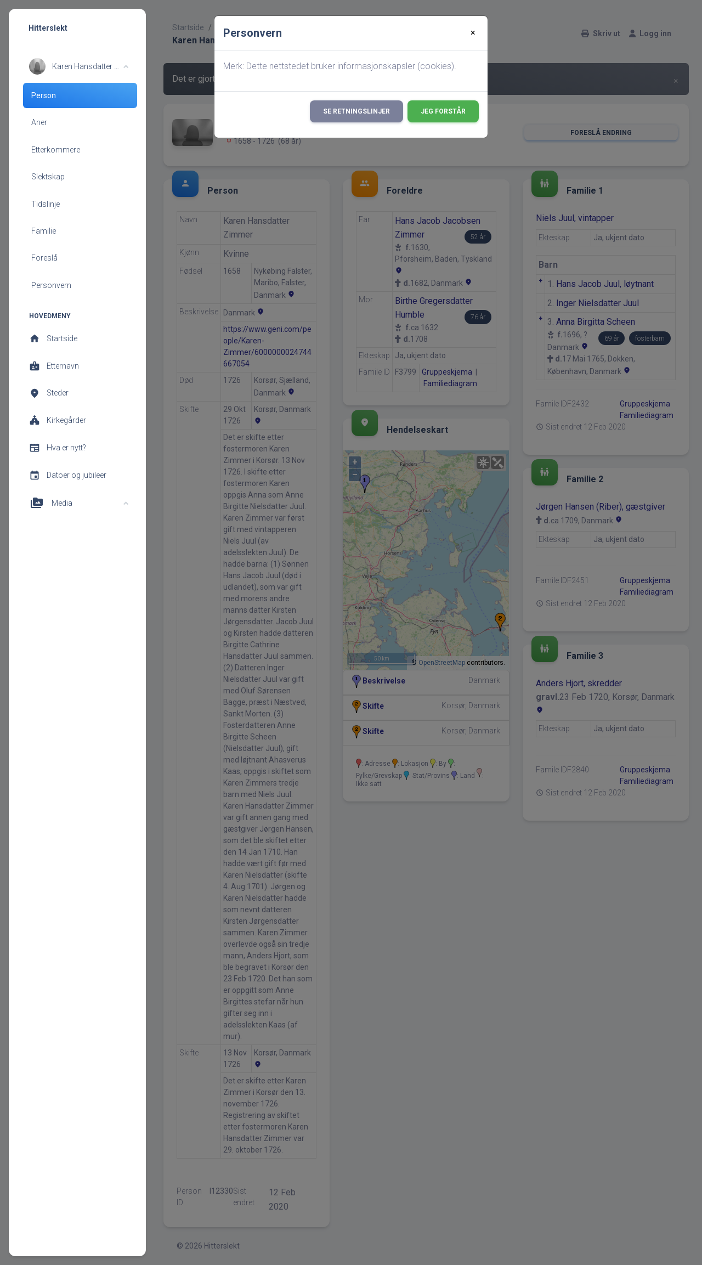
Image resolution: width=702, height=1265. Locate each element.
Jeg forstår (443, 111)
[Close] (473, 33)
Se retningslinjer (356, 111)
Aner (39, 122)
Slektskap (48, 176)
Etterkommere (55, 149)
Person (43, 95)
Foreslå (44, 257)
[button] (78, 66)
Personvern (51, 285)
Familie (43, 231)
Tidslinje (45, 204)
